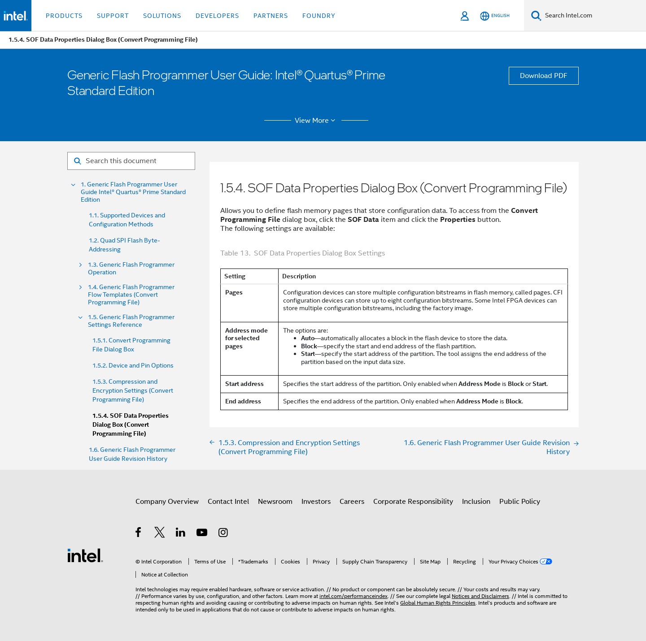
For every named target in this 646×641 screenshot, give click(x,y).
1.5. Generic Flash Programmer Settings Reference (131, 321)
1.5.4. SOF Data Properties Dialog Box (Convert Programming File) (130, 424)
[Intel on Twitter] (160, 534)
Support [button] (113, 16)
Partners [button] (270, 16)
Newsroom (275, 501)
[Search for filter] (131, 161)
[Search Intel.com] (593, 15)
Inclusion (476, 501)
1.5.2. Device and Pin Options (133, 365)
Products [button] (64, 16)
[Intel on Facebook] (139, 534)
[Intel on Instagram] (224, 534)
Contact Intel (228, 501)
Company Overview (167, 501)
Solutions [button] (162, 16)
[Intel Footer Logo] (85, 554)
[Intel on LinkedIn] (181, 534)
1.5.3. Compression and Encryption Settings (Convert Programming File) (132, 390)
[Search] (536, 15)
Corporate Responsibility (413, 501)
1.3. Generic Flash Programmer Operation (131, 268)
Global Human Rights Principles (438, 602)
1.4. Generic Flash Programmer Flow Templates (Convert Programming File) (131, 294)
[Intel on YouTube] (203, 534)
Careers (352, 501)
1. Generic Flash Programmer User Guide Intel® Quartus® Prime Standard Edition (133, 192)
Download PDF (543, 75)
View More (316, 120)
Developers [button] (217, 16)
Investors (316, 501)
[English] (495, 15)
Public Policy (519, 501)
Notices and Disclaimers (480, 596)
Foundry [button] (319, 16)
